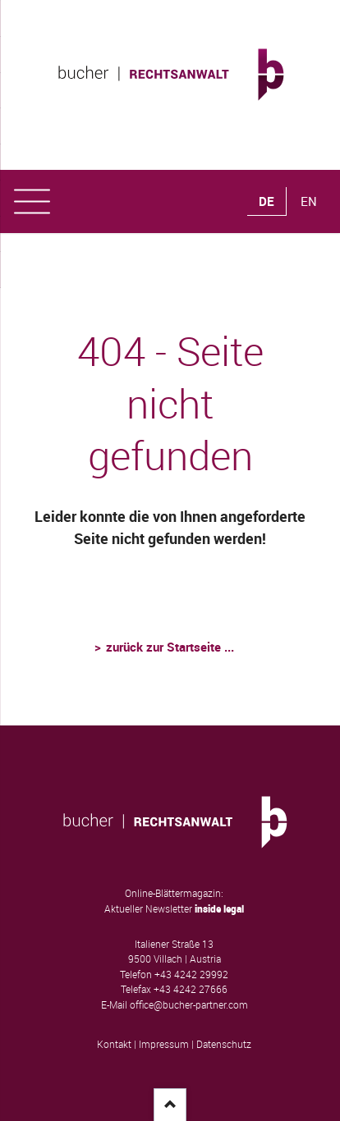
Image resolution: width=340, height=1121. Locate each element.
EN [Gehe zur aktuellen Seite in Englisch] (309, 201)
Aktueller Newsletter (174, 909)
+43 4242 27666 (190, 989)
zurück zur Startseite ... (169, 646)
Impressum (164, 1044)
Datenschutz (223, 1044)
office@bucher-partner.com (189, 1005)
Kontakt (114, 1044)
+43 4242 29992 (191, 974)
